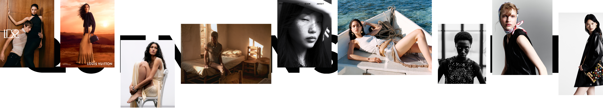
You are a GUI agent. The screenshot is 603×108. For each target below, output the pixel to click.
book (308, 4)
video (295, 4)
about (320, 4)
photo (282, 4)
